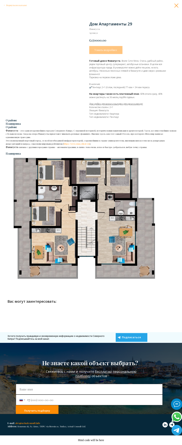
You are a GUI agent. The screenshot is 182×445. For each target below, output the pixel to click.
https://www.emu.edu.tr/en (77, 143)
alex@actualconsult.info (27, 423)
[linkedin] (165, 424)
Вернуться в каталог (16, 5)
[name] (89, 389)
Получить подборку (37, 410)
